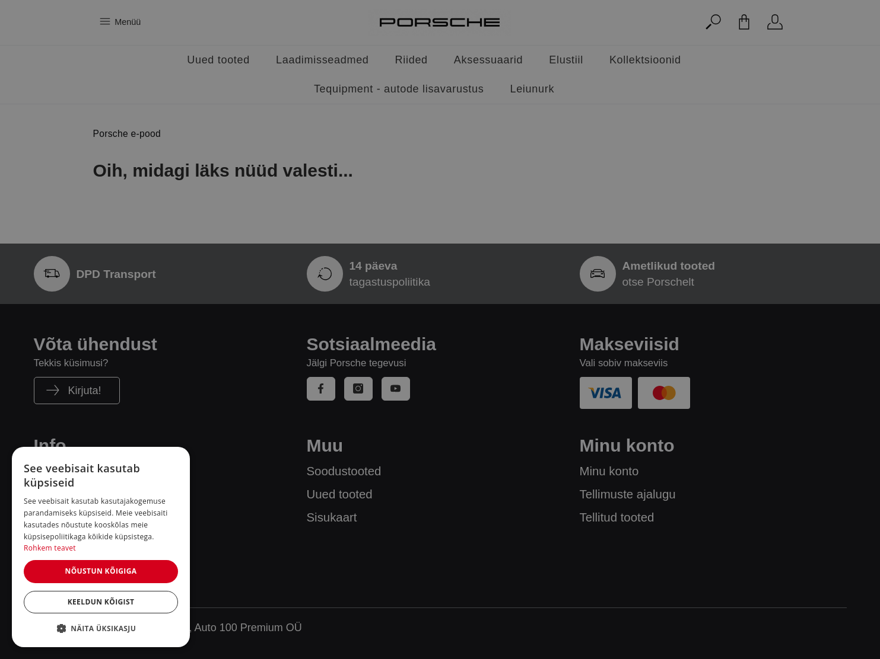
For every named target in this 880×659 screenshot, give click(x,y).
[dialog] (101, 547)
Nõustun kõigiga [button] (100, 571)
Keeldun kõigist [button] (101, 602)
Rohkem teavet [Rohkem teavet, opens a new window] (50, 548)
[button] (101, 628)
